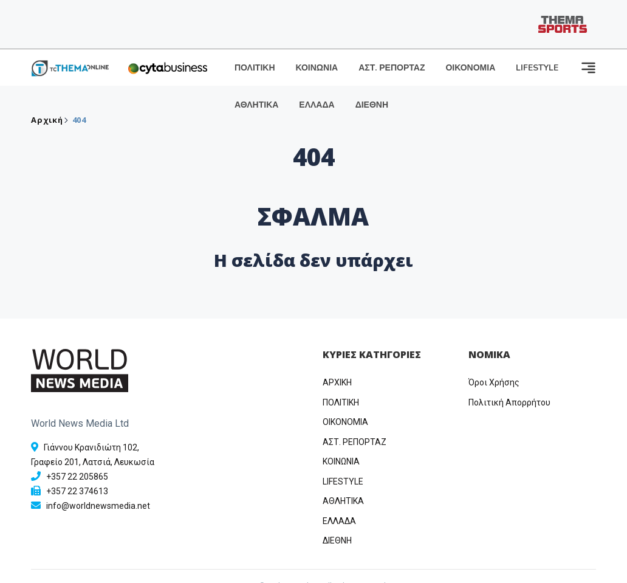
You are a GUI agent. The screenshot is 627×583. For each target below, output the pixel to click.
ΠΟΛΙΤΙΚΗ (255, 68)
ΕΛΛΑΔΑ (316, 105)
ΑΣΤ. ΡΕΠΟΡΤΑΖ (391, 68)
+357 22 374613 (77, 491)
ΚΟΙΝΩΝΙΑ (317, 68)
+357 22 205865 (77, 476)
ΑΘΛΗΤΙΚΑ (256, 105)
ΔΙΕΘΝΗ (371, 105)
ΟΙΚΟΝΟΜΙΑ (470, 68)
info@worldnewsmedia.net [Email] (98, 506)
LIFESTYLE (537, 68)
